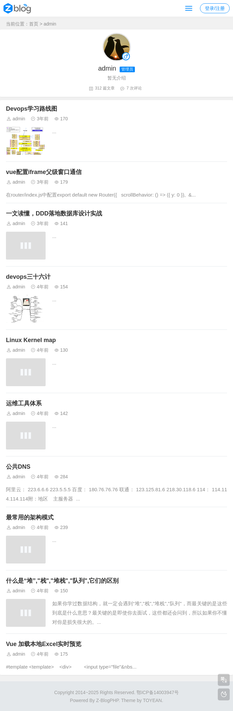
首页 (33, 24)
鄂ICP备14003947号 (157, 692)
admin (19, 118)
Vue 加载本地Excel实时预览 (43, 644)
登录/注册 (215, 8)
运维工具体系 (24, 403)
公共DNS (18, 466)
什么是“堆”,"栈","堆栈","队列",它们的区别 (62, 580)
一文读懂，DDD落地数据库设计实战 (54, 213)
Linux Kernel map (31, 340)
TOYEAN (152, 700)
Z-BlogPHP (107, 700)
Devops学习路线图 (31, 108)
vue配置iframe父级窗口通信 (44, 172)
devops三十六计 (28, 276)
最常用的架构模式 (30, 517)
